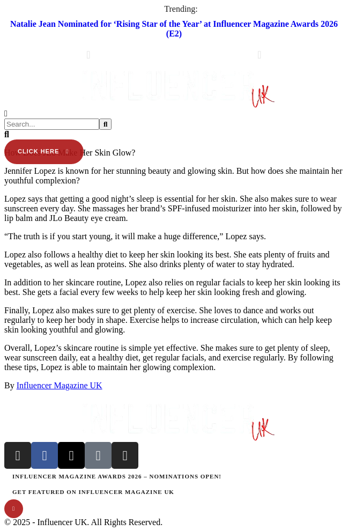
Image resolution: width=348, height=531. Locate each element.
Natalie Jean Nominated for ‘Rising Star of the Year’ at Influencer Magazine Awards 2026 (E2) (174, 28)
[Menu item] (174, 476)
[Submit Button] (105, 124)
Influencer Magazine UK (59, 385)
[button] (174, 63)
